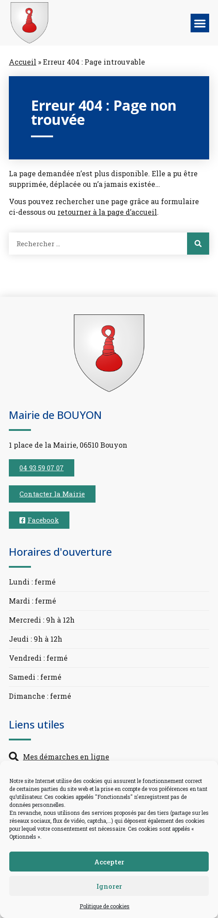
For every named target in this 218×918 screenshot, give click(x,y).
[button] (200, 23)
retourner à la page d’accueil (107, 212)
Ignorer (109, 886)
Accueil (22, 61)
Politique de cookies (105, 906)
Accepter (109, 861)
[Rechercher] (198, 243)
